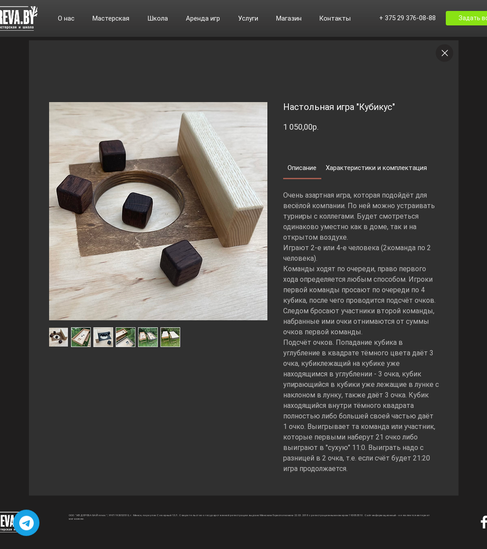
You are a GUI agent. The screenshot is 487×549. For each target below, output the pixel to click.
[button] (70, 18)
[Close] (444, 53)
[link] (302, 168)
